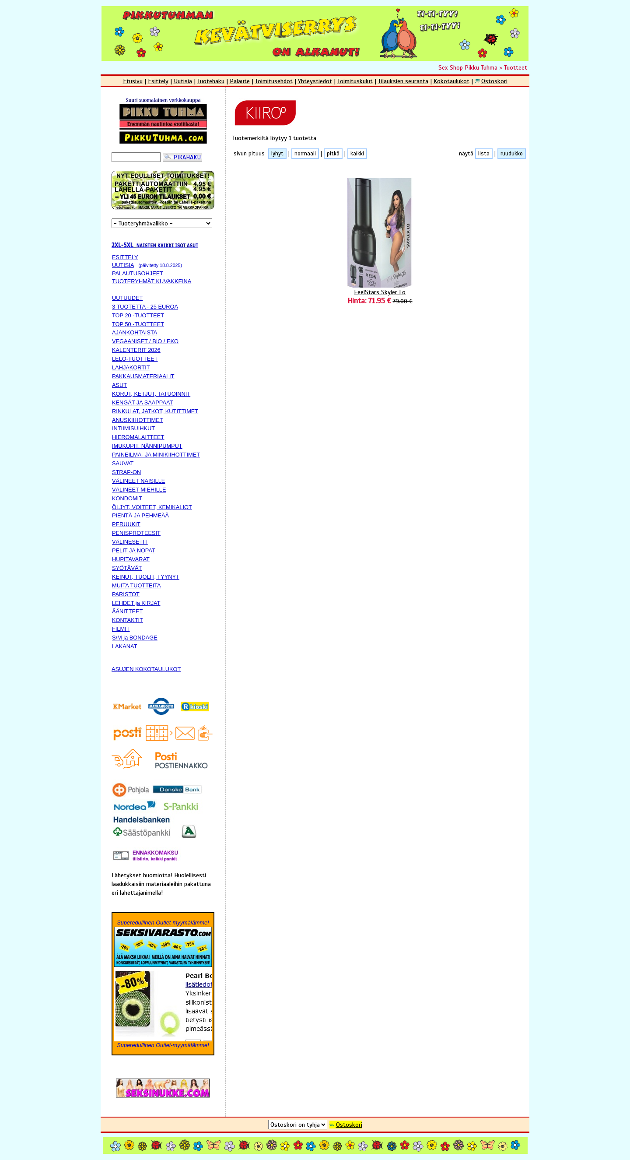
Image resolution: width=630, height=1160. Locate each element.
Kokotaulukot (451, 81)
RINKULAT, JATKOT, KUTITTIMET (155, 411)
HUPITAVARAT (131, 559)
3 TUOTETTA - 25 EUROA (145, 306)
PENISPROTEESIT (136, 533)
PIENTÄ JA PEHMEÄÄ (140, 515)
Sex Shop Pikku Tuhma (467, 67)
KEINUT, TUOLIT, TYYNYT (145, 576)
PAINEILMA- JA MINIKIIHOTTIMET (156, 454)
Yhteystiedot (315, 81)
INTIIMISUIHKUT (133, 428)
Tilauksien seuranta (403, 81)
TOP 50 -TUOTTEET (138, 324)
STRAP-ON (126, 472)
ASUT (119, 385)
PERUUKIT (126, 524)
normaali (305, 153)
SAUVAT (122, 463)
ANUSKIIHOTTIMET (137, 420)
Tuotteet (515, 67)
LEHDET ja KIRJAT (136, 603)
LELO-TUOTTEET (135, 358)
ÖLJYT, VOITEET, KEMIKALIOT (152, 507)
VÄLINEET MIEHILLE (139, 489)
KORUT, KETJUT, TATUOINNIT (151, 393)
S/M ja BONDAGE (135, 637)
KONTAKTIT (127, 620)
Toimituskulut (355, 81)
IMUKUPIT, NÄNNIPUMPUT (147, 446)
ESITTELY (125, 257)
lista (484, 153)
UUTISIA (123, 265)
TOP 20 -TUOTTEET (138, 315)
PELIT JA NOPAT (133, 550)
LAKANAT (124, 646)
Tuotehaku (210, 81)
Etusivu (133, 81)
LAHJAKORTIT (131, 367)
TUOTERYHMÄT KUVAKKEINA (151, 281)
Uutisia (183, 81)
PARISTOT (126, 594)
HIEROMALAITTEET (138, 437)
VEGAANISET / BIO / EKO (145, 341)
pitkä (333, 153)
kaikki (357, 153)
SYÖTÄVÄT (127, 568)
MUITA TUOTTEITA (136, 585)
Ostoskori (494, 81)
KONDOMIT (127, 498)
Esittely (158, 81)
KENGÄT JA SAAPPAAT (142, 402)
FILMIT (121, 629)
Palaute (240, 81)
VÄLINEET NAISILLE (138, 481)
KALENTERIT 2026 (136, 350)
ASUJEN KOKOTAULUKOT (146, 669)
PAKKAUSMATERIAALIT (143, 376)
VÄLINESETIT (130, 541)
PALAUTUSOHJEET (137, 273)
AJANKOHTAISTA (134, 332)
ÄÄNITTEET (127, 611)
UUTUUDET (127, 298)
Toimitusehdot (274, 81)
